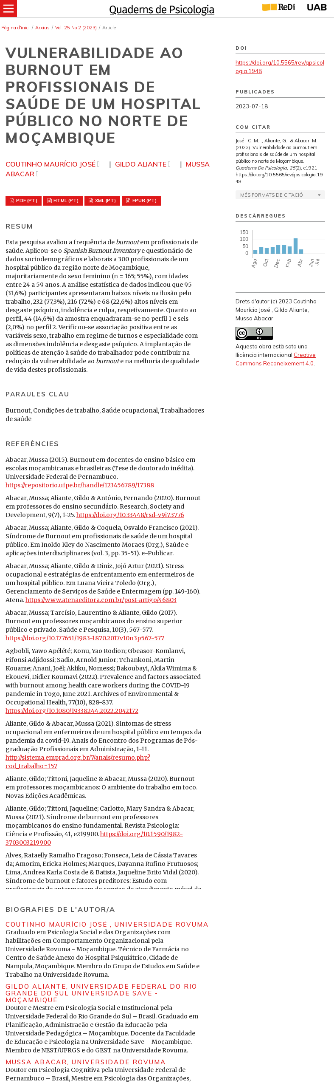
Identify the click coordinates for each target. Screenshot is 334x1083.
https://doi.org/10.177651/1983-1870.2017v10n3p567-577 (85, 638)
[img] (161, 8)
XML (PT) (105, 201)
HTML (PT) (65, 201)
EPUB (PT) (144, 201)
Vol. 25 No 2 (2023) (76, 27)
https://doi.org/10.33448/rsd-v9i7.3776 (130, 515)
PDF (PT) (26, 201)
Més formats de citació (271, 195)
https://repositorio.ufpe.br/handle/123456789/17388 (80, 485)
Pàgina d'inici (15, 27)
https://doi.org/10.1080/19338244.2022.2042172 (72, 711)
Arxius (42, 27)
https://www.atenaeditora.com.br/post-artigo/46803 (101, 600)
